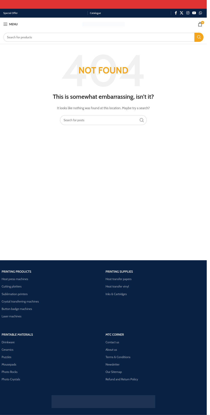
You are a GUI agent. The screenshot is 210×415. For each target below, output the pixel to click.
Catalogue (95, 13)
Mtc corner (115, 335)
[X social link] (182, 13)
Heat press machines (15, 279)
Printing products (16, 272)
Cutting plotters (12, 286)
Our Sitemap (114, 372)
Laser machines (11, 316)
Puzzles (7, 357)
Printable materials (17, 335)
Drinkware (8, 342)
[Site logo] (103, 24)
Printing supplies (119, 272)
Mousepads (9, 364)
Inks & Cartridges (116, 294)
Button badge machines (17, 309)
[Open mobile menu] (10, 24)
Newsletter (112, 364)
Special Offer (10, 13)
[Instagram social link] (188, 13)
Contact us (112, 342)
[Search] (103, 37)
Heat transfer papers (119, 279)
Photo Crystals (11, 379)
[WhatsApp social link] (200, 13)
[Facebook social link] (176, 13)
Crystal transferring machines (20, 301)
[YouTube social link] (194, 13)
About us (111, 350)
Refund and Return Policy (122, 379)
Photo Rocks (10, 372)
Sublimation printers (15, 294)
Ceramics (7, 350)
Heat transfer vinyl (117, 286)
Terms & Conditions (118, 357)
